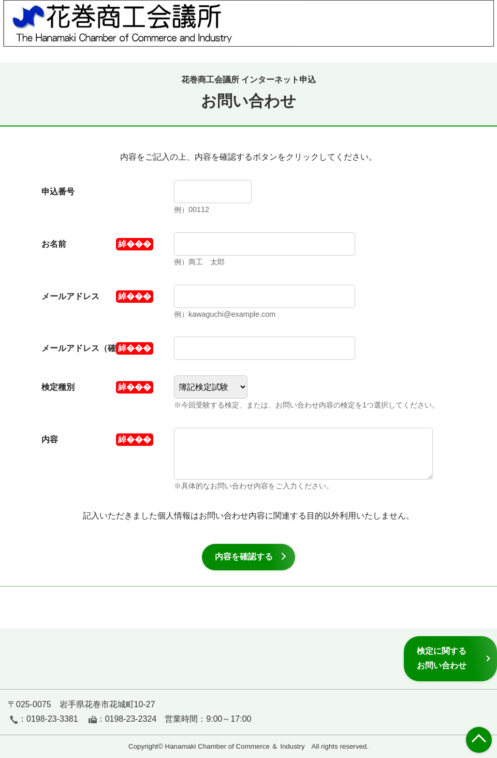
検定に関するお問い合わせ (441, 658)
